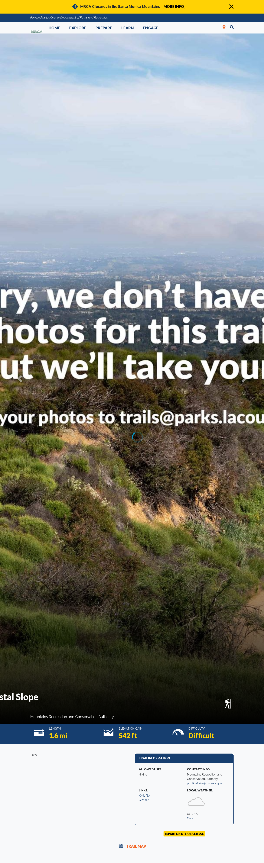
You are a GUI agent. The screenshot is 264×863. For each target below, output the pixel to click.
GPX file (144, 800)
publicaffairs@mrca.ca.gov (204, 783)
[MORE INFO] (173, 6)
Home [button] (54, 27)
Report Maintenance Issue (184, 833)
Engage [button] (150, 27)
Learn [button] (127, 27)
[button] (20, 378)
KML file (144, 795)
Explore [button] (77, 27)
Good (190, 818)
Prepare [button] (104, 27)
